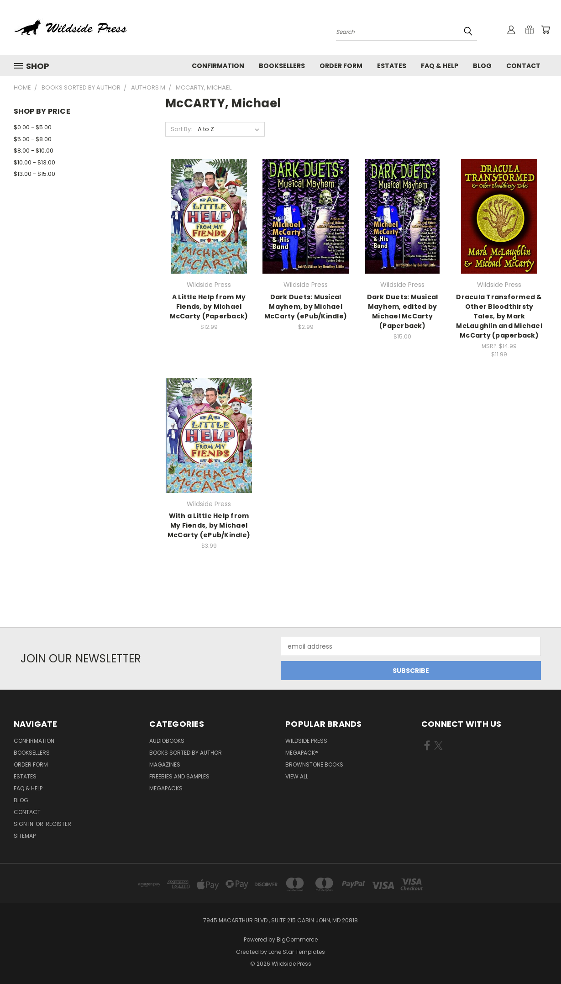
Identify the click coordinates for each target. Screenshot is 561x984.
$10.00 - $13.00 (34, 162)
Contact (523, 65)
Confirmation (218, 65)
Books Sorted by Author (185, 753)
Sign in (24, 824)
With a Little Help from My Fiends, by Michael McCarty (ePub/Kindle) (209, 525)
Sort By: (181, 129)
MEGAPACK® (301, 753)
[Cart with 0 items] (545, 29)
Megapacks (166, 788)
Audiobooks (166, 741)
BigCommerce (297, 939)
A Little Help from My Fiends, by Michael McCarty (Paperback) (209, 306)
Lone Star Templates (296, 952)
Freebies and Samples (179, 776)
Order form (341, 65)
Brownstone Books (314, 764)
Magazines (164, 764)
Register (58, 824)
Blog (482, 65)
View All (296, 776)
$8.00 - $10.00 (33, 150)
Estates (391, 65)
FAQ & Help (439, 65)
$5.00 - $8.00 (33, 139)
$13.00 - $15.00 (34, 173)
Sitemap (25, 836)
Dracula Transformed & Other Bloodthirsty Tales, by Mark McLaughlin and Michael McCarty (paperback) (499, 316)
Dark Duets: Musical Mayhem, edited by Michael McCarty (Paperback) (402, 311)
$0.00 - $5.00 (33, 127)
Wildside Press (306, 741)
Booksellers (282, 65)
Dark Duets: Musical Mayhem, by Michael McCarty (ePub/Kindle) (305, 306)
